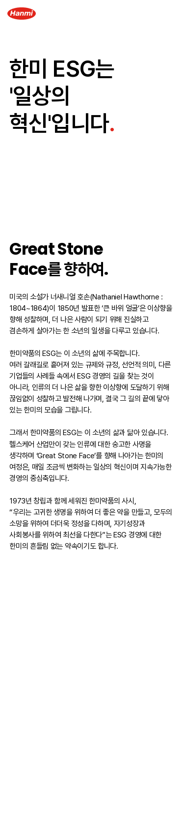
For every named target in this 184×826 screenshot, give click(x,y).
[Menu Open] (169, 13)
